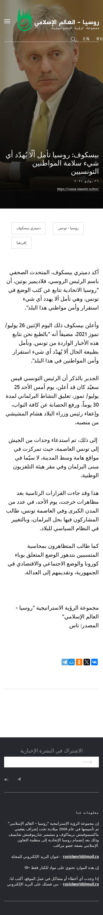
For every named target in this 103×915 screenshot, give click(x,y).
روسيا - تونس (68, 228)
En (86, 39)
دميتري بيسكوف (28, 228)
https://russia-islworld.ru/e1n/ (78, 189)
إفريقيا (21, 243)
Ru (99, 39)
